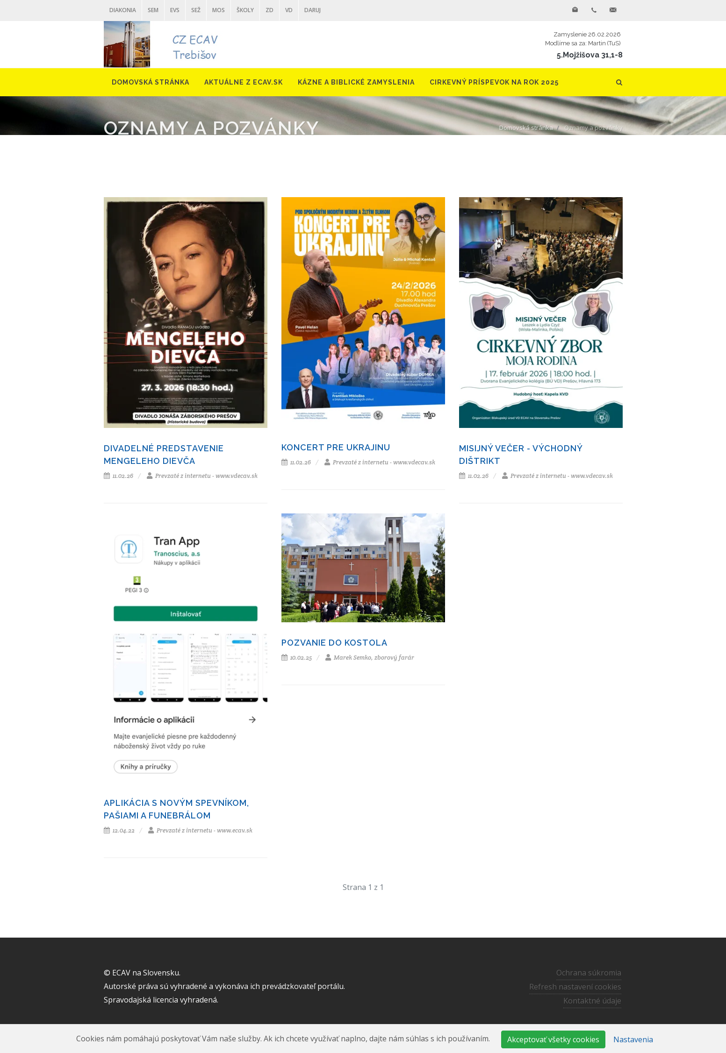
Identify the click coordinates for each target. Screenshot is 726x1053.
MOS (218, 10)
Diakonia (122, 10)
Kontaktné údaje (592, 1001)
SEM (153, 10)
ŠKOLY (245, 10)
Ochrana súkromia (588, 973)
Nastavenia (633, 1039)
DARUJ (312, 10)
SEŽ (196, 10)
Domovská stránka (526, 127)
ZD (269, 10)
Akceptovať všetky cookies (553, 1039)
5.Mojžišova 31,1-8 (590, 54)
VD (289, 10)
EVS (175, 10)
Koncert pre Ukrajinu (335, 447)
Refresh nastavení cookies (575, 987)
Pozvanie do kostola (334, 642)
